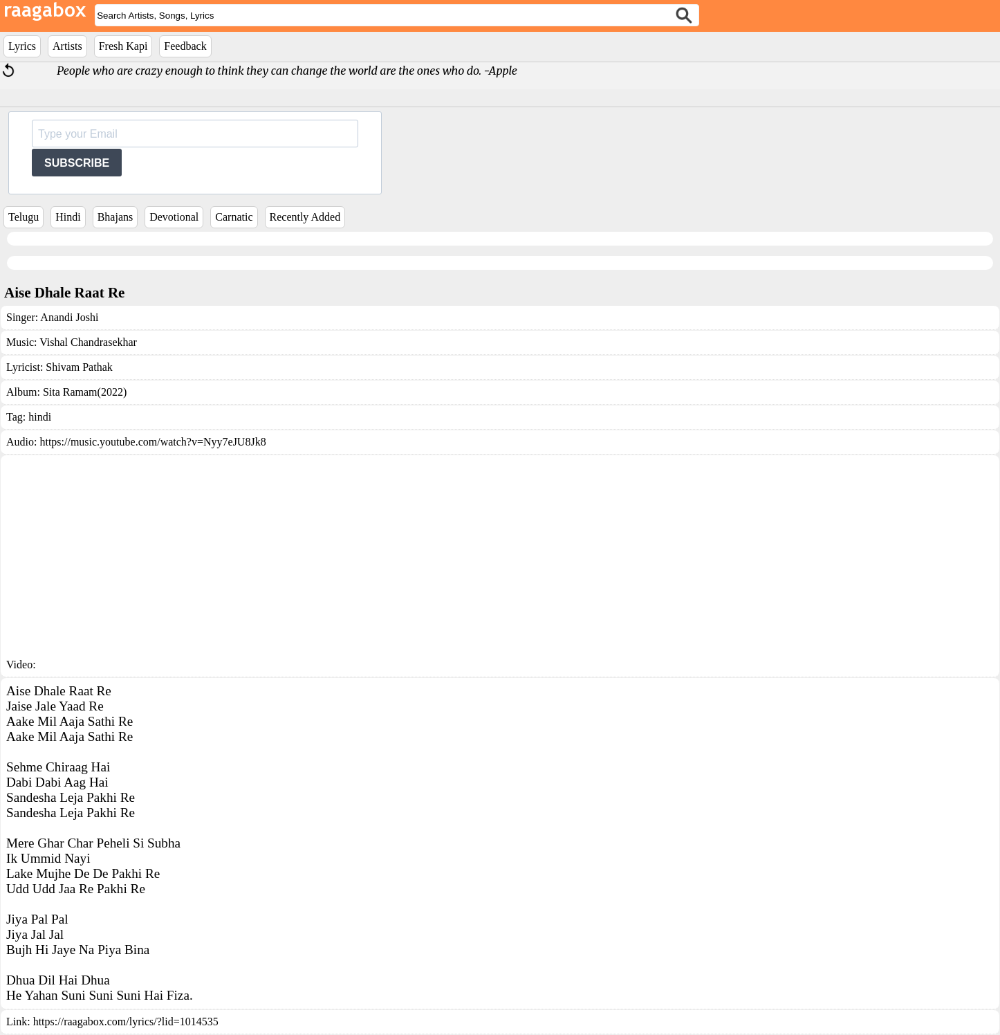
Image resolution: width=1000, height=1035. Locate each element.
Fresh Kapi (123, 46)
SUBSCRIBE (76, 163)
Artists (67, 46)
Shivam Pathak (79, 367)
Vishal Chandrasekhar (88, 342)
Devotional (173, 217)
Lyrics (22, 46)
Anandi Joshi (69, 317)
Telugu (23, 217)
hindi (39, 417)
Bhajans (115, 217)
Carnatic (233, 217)
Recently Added (305, 217)
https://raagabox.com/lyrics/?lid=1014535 (126, 1021)
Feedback (185, 46)
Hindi (67, 217)
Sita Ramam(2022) (85, 392)
